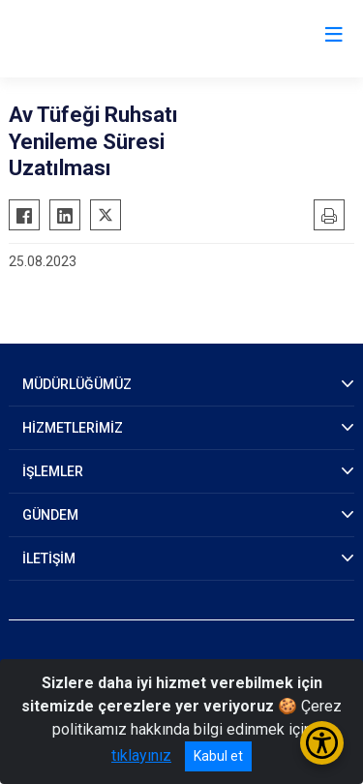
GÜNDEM (50, 515)
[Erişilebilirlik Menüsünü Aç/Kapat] (322, 743)
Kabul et (218, 756)
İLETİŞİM (49, 558)
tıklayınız (141, 755)
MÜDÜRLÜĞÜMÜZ (77, 384)
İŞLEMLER (52, 471)
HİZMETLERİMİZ (72, 428)
